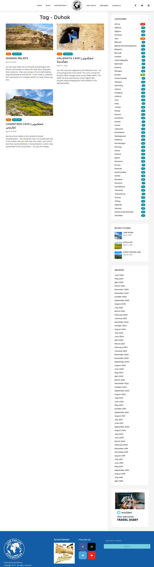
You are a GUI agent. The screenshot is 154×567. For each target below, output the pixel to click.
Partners (104, 5)
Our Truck (91, 5)
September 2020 (122, 421)
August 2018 (120, 467)
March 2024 (120, 339)
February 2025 (121, 311)
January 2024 (120, 346)
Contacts (116, 5)
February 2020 (121, 439)
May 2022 (119, 400)
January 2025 (120, 314)
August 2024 (120, 325)
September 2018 (122, 464)
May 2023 (119, 368)
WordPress (18, 556)
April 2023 (119, 371)
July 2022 (119, 393)
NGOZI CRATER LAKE (131, 249)
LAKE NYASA (128, 229)
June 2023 (119, 364)
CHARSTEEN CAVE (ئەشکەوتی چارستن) (26, 127)
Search (127, 539)
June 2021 (119, 417)
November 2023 (121, 353)
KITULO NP (127, 239)
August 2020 (120, 425)
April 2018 (119, 474)
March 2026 (119, 282)
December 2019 (121, 442)
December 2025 (121, 286)
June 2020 (119, 432)
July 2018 (118, 471)
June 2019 (119, 457)
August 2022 (120, 389)
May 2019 (118, 460)
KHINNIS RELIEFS (18, 58)
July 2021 (118, 414)
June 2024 (119, 332)
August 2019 (120, 449)
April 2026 (119, 279)
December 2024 (121, 318)
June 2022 (119, 396)
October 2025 (120, 293)
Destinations (60, 5)
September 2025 (122, 297)
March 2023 (119, 375)
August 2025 (120, 300)
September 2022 (122, 385)
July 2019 (118, 453)
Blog (48, 5)
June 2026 (119, 272)
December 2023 (121, 350)
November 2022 (121, 378)
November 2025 (121, 290)
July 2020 (119, 428)
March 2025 (120, 307)
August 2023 (120, 361)
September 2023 (122, 357)
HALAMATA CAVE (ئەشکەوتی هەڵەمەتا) (76, 60)
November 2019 (121, 446)
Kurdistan (16, 54)
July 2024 (119, 329)
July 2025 (119, 304)
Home (39, 5)
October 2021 (120, 403)
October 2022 (120, 382)
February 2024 (121, 343)
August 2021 (120, 410)
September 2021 (122, 407)
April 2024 (119, 336)
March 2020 (120, 435)
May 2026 (119, 275)
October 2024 (120, 321)
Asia (8, 54)
